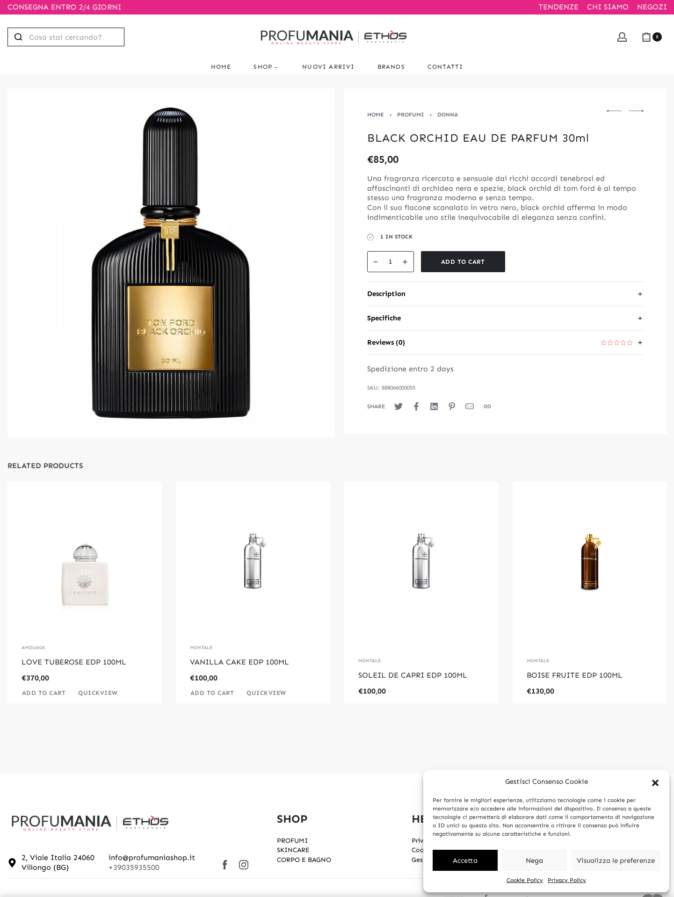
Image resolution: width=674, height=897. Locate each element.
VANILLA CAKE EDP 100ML (239, 675)
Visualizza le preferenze (616, 860)
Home (375, 114)
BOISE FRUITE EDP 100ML (575, 675)
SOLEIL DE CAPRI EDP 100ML (412, 675)
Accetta (465, 860)
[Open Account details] (622, 37)
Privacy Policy (567, 880)
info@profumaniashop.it (152, 857)
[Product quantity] (390, 261)
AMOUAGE (33, 660)
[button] (655, 782)
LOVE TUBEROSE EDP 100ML (74, 675)
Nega (534, 860)
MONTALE (201, 660)
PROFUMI (410, 114)
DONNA (447, 114)
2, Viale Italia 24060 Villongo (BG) (58, 862)
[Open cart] (651, 37)
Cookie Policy (525, 880)
